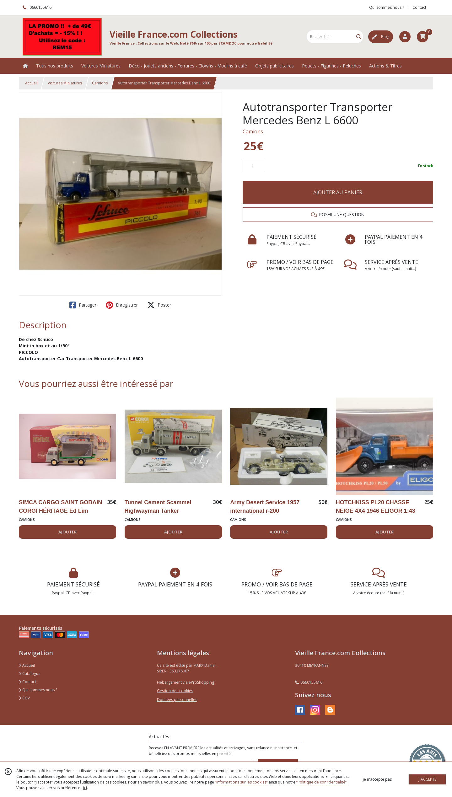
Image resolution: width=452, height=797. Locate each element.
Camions (100, 83)
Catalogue (29, 673)
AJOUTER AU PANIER (337, 192)
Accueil (31, 83)
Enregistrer (122, 305)
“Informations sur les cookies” (241, 782)
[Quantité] (254, 166)
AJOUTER (67, 532)
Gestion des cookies (175, 690)
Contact (419, 7)
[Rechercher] (359, 36)
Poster (159, 305)
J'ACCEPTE (427, 779)
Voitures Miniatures (65, 83)
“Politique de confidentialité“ (321, 782)
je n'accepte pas (377, 779)
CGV (24, 698)
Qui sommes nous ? (38, 690)
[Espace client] (405, 37)
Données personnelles (177, 699)
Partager (82, 305)
